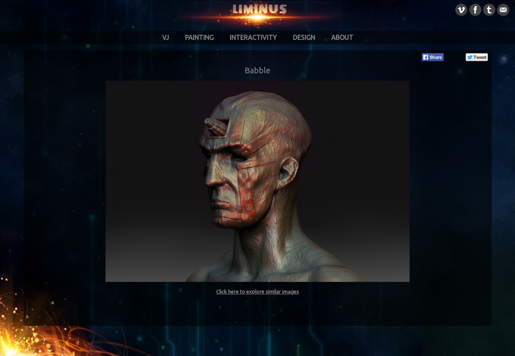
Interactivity (253, 37)
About (342, 37)
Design (304, 37)
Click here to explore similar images (257, 291)
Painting (199, 37)
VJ (165, 37)
